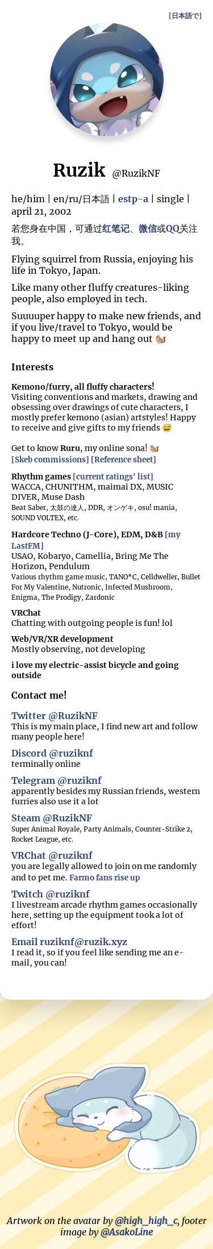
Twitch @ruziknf (50, 894)
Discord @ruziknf (52, 753)
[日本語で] (185, 15)
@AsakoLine (127, 1232)
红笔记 (116, 228)
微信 (148, 228)
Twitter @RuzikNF (54, 715)
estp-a (133, 198)
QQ (172, 228)
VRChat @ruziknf (52, 855)
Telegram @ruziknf (56, 780)
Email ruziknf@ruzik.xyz (69, 941)
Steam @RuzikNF (51, 818)
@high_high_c (146, 1220)
